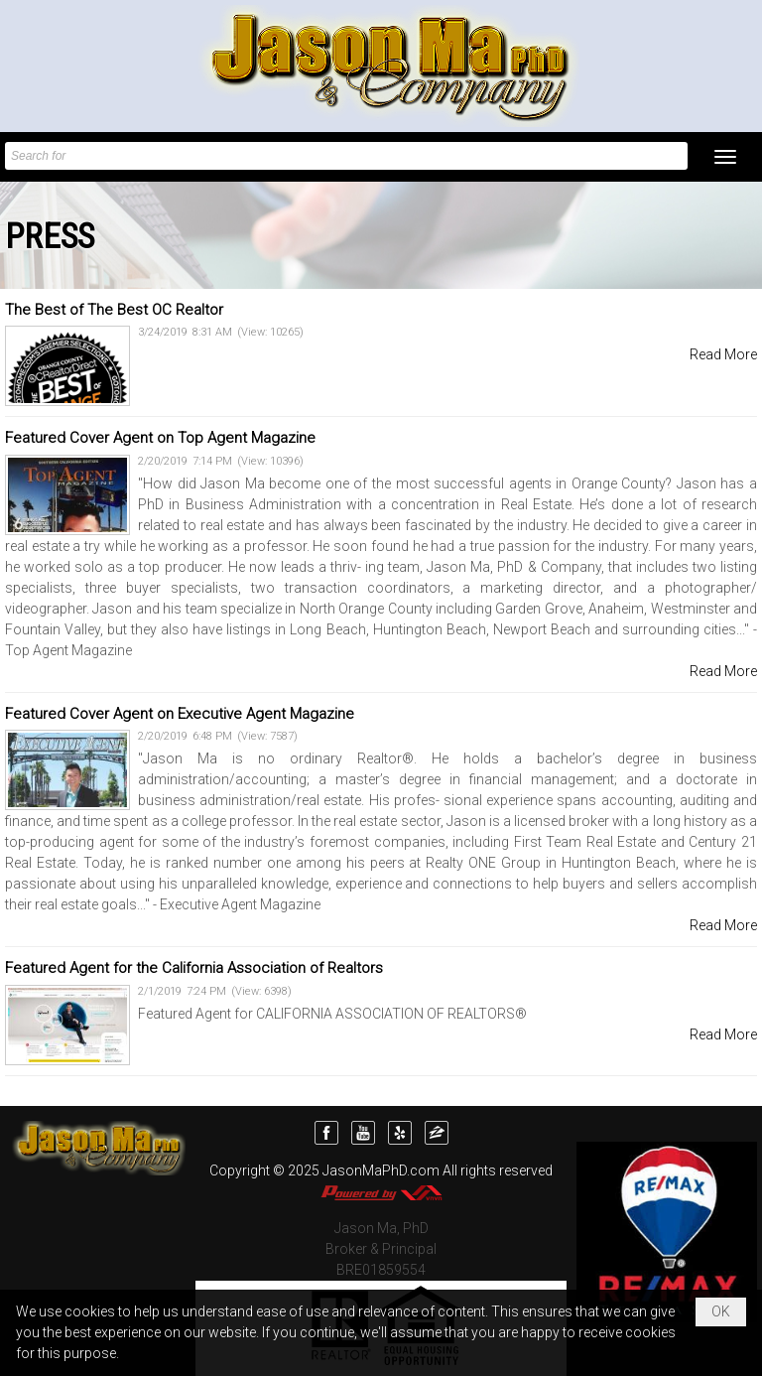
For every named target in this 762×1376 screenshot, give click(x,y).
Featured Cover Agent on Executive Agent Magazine (179, 714)
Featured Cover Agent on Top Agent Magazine (160, 438)
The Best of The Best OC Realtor (114, 310)
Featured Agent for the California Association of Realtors (194, 968)
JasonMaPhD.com (381, 1170)
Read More (723, 354)
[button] (725, 157)
